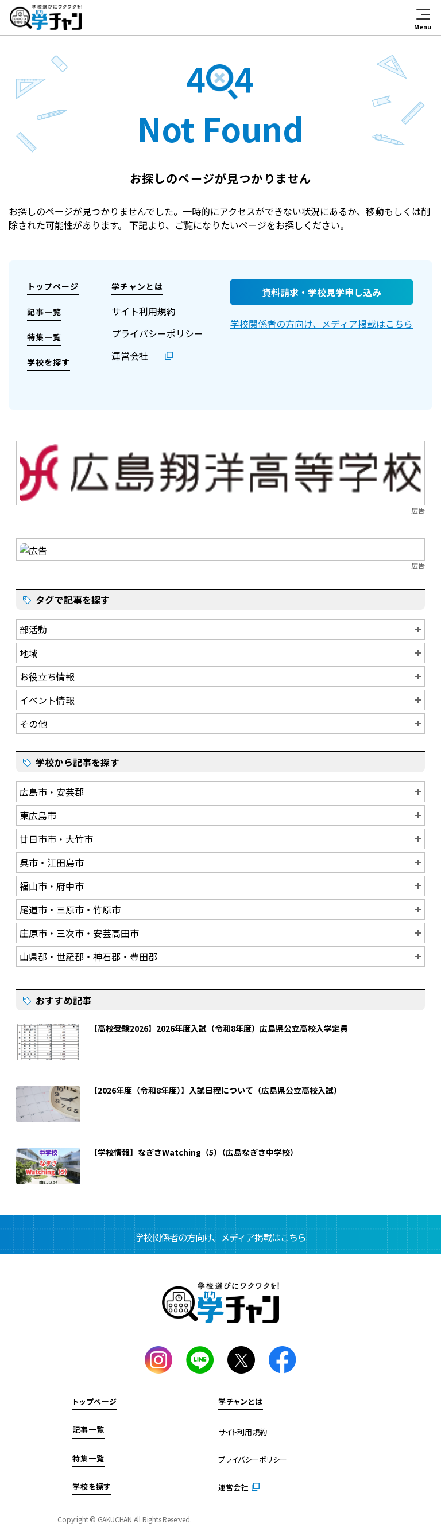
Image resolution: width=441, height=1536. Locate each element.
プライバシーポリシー (157, 333)
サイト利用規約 (143, 311)
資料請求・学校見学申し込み (321, 292)
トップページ (53, 286)
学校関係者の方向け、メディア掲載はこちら (321, 323)
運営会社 (129, 356)
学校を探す (48, 362)
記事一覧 (44, 311)
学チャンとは (137, 286)
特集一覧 (44, 337)
